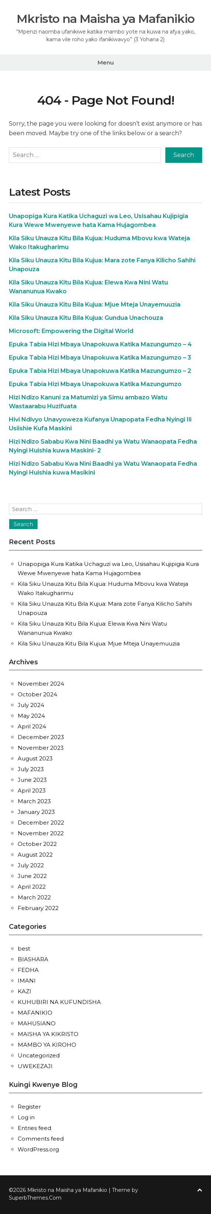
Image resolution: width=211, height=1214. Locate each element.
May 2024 (31, 714)
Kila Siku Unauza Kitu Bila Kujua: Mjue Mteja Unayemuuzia (94, 303)
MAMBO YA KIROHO (47, 1043)
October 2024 (37, 693)
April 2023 (32, 789)
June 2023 (32, 779)
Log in (26, 1116)
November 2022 (41, 832)
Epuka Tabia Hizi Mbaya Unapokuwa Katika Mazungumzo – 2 (100, 370)
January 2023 (36, 811)
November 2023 (41, 747)
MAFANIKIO (35, 1011)
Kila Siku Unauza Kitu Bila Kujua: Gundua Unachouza (86, 317)
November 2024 (41, 682)
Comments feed (41, 1137)
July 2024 (31, 704)
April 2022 (32, 885)
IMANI (27, 979)
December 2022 (41, 821)
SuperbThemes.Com (35, 1196)
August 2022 (35, 853)
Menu (106, 62)
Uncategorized (39, 1054)
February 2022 (38, 907)
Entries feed (34, 1126)
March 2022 (34, 896)
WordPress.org (38, 1148)
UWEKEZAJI (35, 1064)
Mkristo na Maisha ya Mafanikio (105, 18)
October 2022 (37, 843)
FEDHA (28, 968)
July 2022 (31, 864)
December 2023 (41, 736)
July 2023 (31, 768)
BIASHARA (33, 958)
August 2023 (35, 757)
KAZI (24, 990)
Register (29, 1105)
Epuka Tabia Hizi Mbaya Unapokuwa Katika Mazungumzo (95, 383)
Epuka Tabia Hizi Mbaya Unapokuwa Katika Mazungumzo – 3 (100, 356)
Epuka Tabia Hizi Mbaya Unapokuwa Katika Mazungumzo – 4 (100, 343)
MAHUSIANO (37, 1022)
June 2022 (32, 875)
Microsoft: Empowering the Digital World (71, 330)
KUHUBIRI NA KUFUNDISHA (59, 1000)
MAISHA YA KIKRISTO (48, 1032)
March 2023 (34, 800)
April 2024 (32, 725)
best (24, 947)
